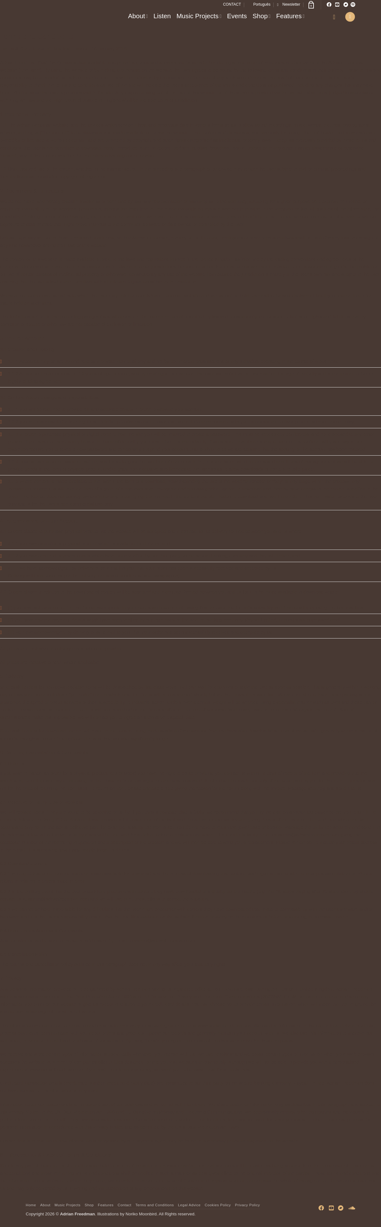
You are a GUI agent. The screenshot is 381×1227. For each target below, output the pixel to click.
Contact (124, 1205)
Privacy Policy (247, 1205)
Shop (262, 15)
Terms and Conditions (154, 1205)
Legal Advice (189, 1205)
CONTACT (232, 4)
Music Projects (198, 15)
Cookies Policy (218, 1205)
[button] (288, 4)
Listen (162, 15)
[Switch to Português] (259, 4)
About (138, 15)
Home (31, 1205)
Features (290, 15)
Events (237, 15)
